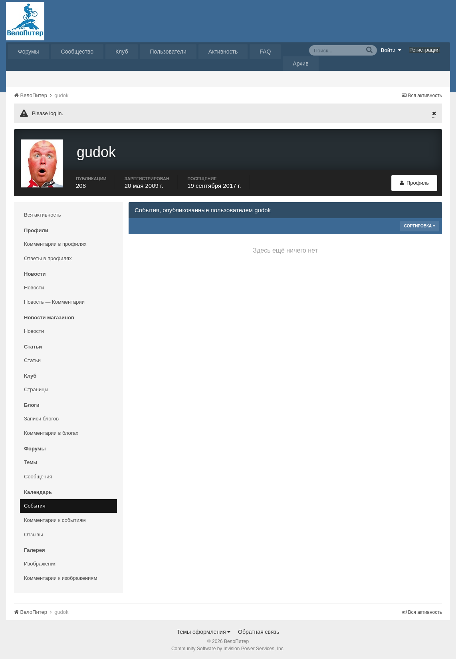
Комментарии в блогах (51, 432)
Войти (391, 50)
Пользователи (168, 51)
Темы (30, 461)
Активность (223, 51)
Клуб (121, 51)
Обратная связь (258, 630)
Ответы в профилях (48, 257)
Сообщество (77, 51)
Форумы (28, 51)
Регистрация (424, 50)
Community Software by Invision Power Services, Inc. (228, 647)
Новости (34, 286)
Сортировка (419, 225)
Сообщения (38, 475)
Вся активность (42, 214)
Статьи (32, 359)
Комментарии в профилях (55, 243)
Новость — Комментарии (54, 301)
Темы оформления (204, 630)
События (35, 505)
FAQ (265, 51)
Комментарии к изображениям (60, 577)
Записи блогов (41, 417)
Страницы (36, 388)
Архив (300, 63)
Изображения (40, 562)
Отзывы (33, 533)
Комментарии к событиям (55, 519)
